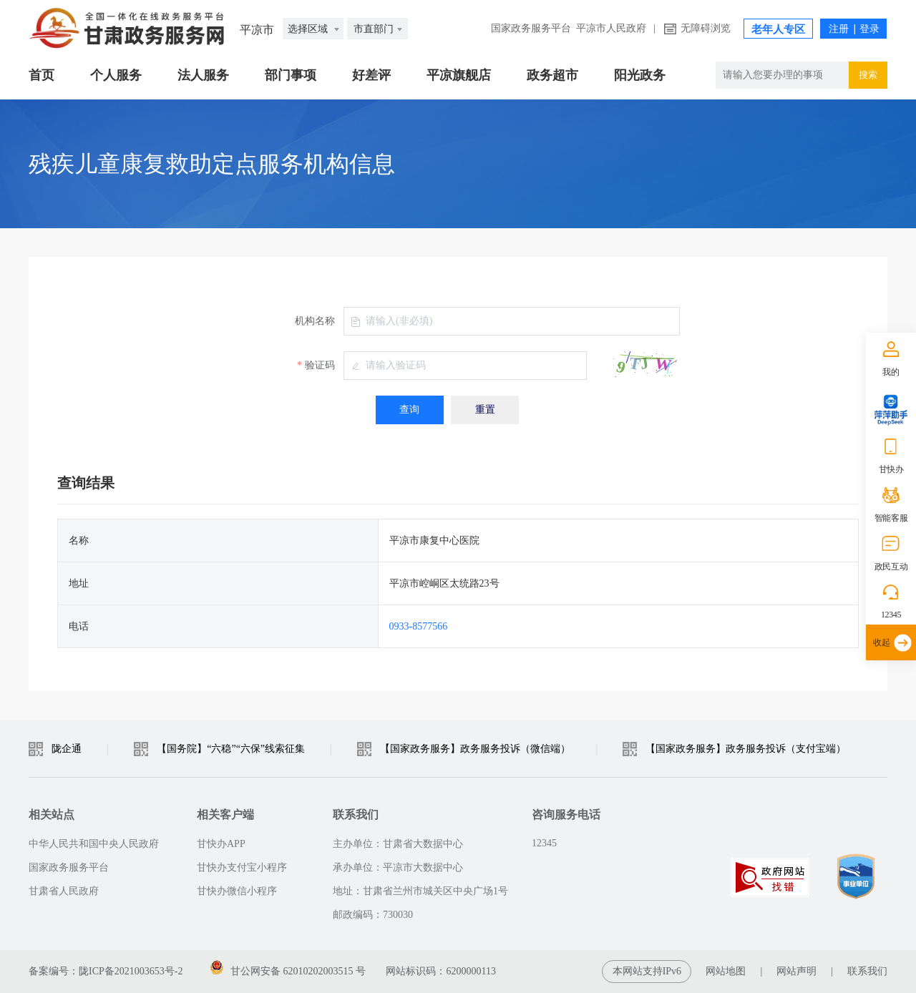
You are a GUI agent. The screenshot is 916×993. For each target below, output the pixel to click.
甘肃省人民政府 (64, 891)
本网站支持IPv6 (647, 971)
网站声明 (796, 971)
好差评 (371, 75)
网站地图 (726, 971)
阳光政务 (640, 75)
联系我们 (867, 971)
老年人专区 (778, 29)
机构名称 (315, 320)
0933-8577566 (418, 626)
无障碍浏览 (706, 28)
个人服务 (116, 75)
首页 (41, 75)
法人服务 (203, 75)
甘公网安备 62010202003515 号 (288, 968)
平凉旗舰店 (459, 75)
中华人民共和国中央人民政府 (94, 843)
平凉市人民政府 (611, 28)
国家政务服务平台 (531, 28)
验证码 (320, 365)
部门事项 (290, 75)
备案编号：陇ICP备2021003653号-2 (105, 971)
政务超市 (552, 75)
